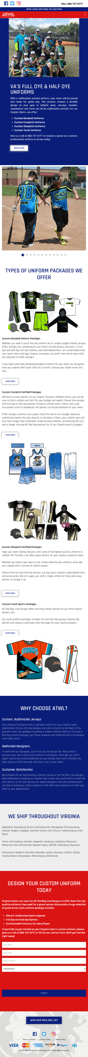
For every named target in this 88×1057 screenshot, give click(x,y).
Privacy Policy (45, 1039)
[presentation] (22, 979)
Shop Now (10, 381)
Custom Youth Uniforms (27, 130)
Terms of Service (29, 1039)
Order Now (19, 148)
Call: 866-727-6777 (72, 4)
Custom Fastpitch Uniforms (29, 122)
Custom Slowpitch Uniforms (29, 126)
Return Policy (61, 1039)
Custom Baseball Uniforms (29, 118)
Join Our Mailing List (44, 1020)
